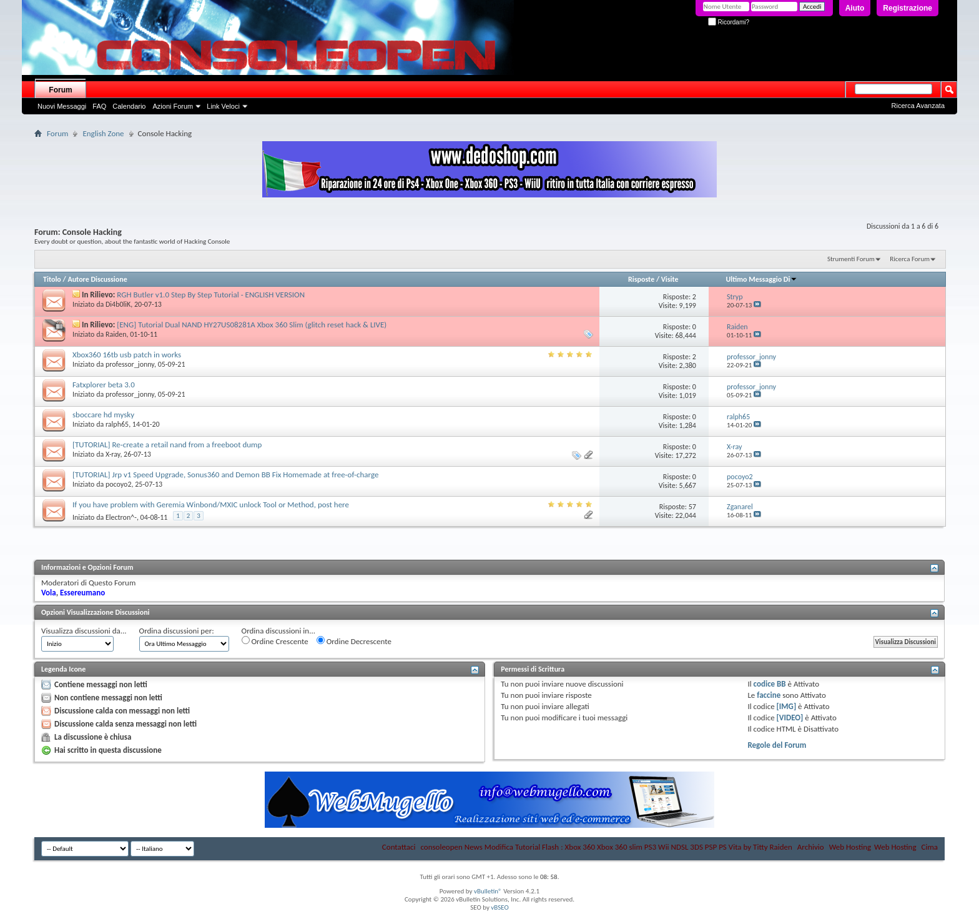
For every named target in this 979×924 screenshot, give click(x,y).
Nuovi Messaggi (61, 106)
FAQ (99, 106)
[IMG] (787, 706)
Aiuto (855, 8)
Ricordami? (728, 22)
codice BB (770, 683)
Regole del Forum (776, 745)
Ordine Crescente (275, 641)
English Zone (103, 133)
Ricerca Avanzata (918, 105)
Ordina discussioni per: (176, 630)
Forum (60, 90)
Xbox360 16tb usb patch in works (126, 354)
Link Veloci (223, 106)
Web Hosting (850, 847)
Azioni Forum (172, 106)
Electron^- (121, 517)
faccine (768, 695)
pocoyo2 (119, 484)
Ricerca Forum (910, 259)
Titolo (52, 279)
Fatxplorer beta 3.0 (103, 384)
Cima (929, 847)
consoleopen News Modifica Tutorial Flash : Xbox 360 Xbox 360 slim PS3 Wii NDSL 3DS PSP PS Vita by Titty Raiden (606, 847)
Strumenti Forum (851, 259)
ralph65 (117, 424)
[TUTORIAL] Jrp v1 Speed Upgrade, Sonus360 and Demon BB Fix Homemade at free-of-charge (225, 474)
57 (692, 506)
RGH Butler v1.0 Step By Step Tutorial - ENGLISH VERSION (211, 294)
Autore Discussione (97, 279)
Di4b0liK (118, 304)
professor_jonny (130, 364)
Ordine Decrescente (354, 641)
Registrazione (907, 8)
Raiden (116, 334)
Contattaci (399, 847)
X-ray (113, 454)
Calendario (128, 106)
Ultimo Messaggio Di (762, 279)
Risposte (641, 279)
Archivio (810, 847)
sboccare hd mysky (103, 414)
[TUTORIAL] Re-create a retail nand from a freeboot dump (167, 444)
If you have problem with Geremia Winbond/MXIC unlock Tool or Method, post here (210, 504)
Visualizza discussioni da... (84, 630)
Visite (670, 279)
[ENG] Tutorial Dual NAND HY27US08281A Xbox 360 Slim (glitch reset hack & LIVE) (251, 324)
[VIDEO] (790, 717)
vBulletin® (488, 891)
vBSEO (500, 907)
